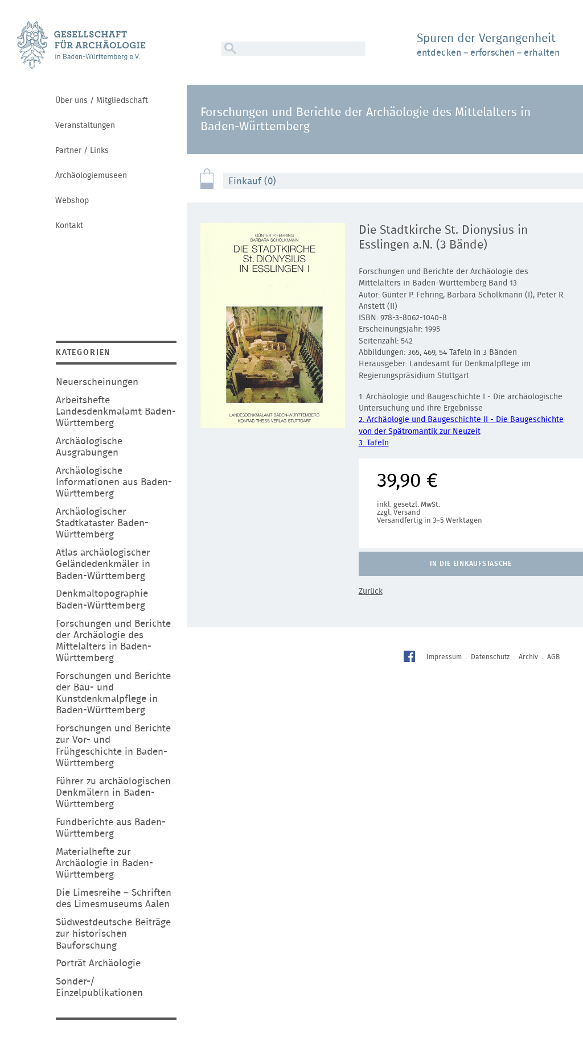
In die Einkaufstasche (471, 563)
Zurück (371, 591)
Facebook (411, 658)
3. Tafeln (374, 443)
